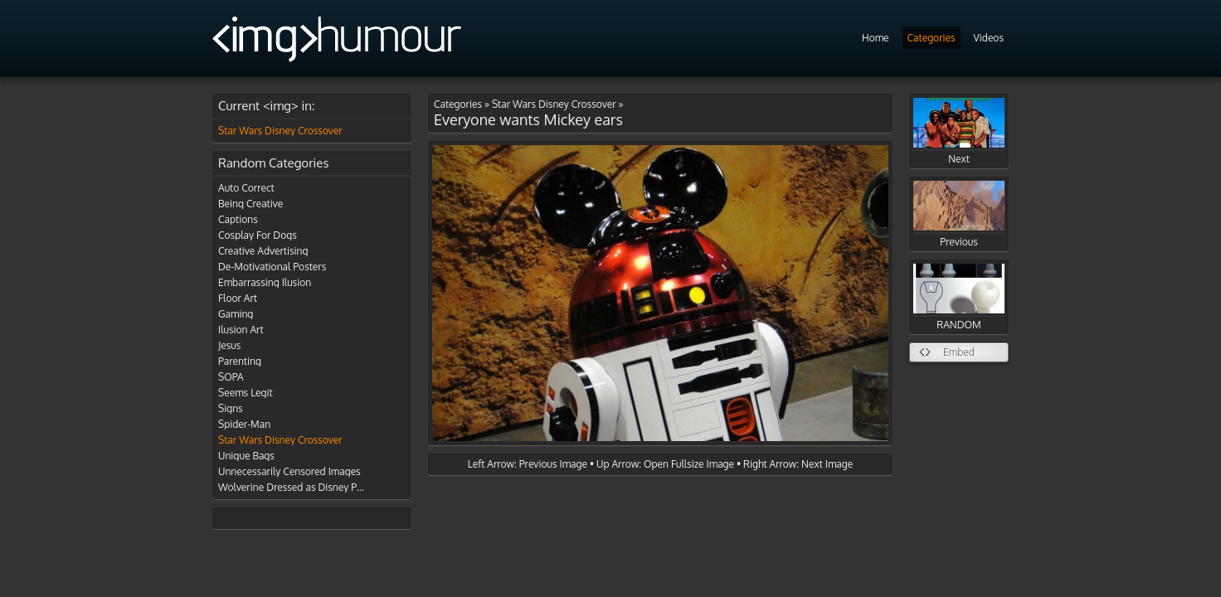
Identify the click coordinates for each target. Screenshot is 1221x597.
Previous (959, 214)
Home (875, 38)
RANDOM (959, 297)
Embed (959, 352)
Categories (931, 38)
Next (959, 131)
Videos (989, 38)
